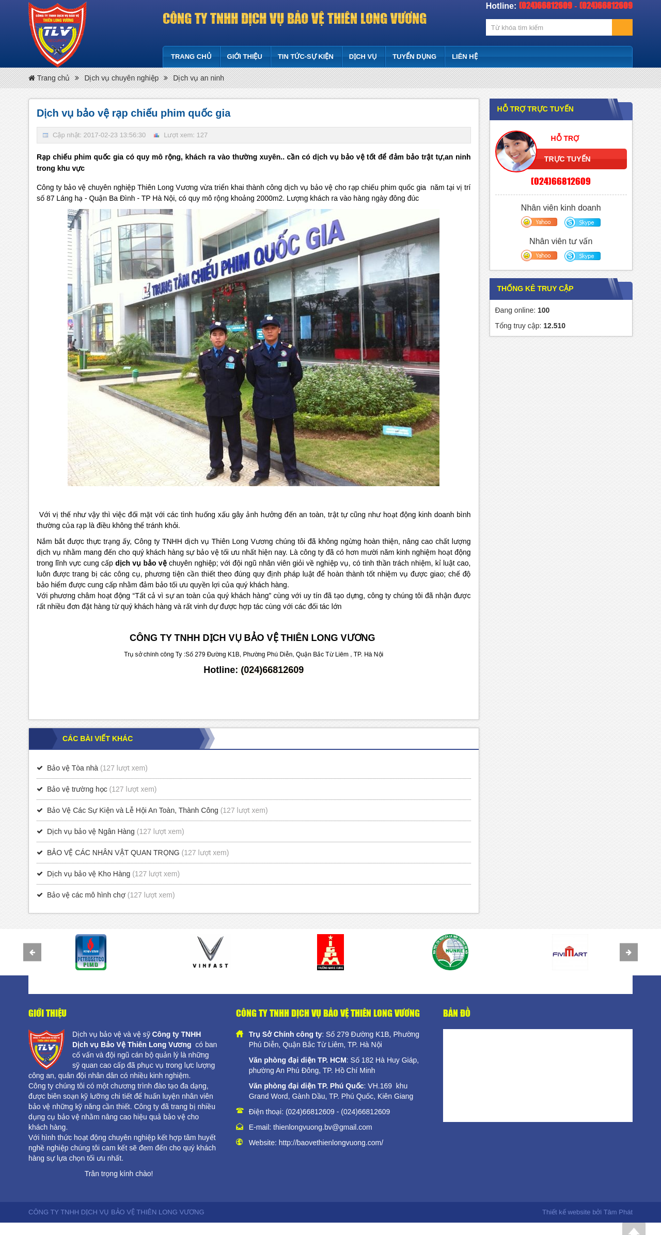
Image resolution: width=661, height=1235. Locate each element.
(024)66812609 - (313, 1112)
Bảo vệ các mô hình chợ (86, 895)
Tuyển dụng (414, 56)
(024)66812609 (561, 180)
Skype (582, 222)
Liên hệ (465, 56)
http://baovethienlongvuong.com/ (331, 1142)
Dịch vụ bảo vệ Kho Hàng (88, 874)
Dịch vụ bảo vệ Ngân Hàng (91, 831)
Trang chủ (191, 56)
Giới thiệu (244, 56)
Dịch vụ (363, 56)
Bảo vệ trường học (77, 789)
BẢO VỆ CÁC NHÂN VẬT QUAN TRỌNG (113, 852)
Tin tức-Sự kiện (306, 56)
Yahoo (539, 222)
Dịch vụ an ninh (198, 78)
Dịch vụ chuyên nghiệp (121, 78)
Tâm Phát (618, 1212)
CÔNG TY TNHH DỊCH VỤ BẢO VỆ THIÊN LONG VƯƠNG (295, 18)
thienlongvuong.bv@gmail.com (322, 1127)
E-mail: (261, 1127)
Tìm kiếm (622, 27)
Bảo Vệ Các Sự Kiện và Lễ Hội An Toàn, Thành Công (132, 810)
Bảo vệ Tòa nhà (72, 768)
